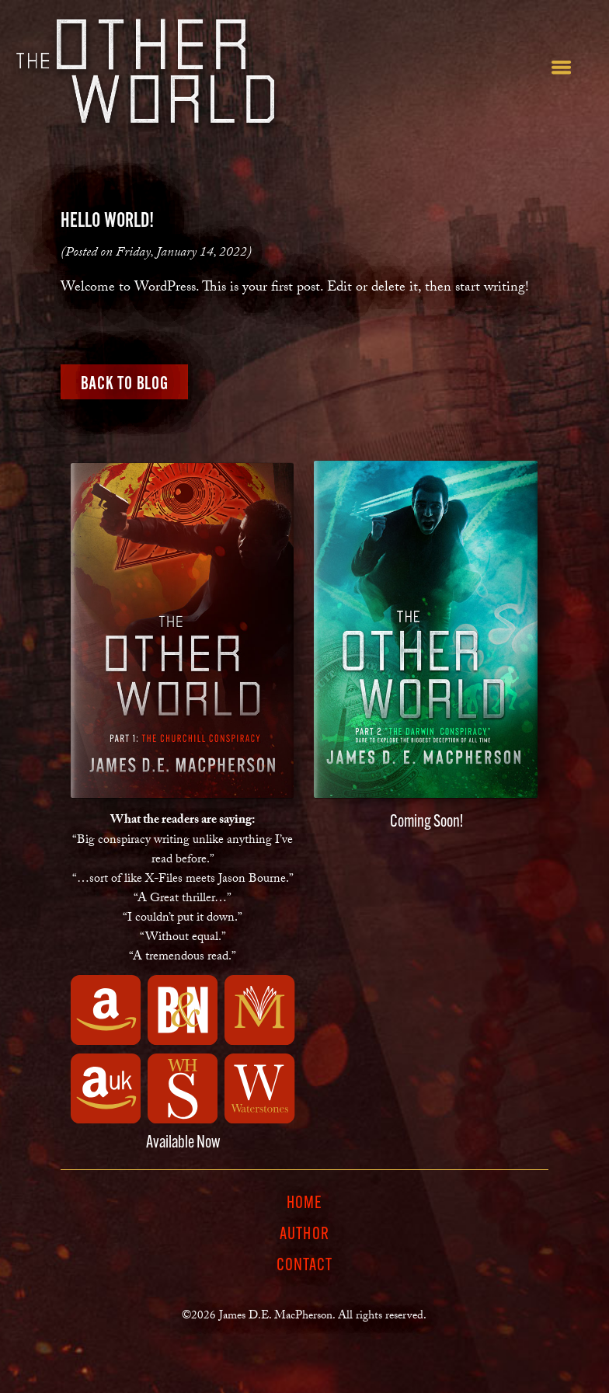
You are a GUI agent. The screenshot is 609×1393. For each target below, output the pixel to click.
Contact (305, 1266)
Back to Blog (125, 383)
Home (304, 1204)
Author (304, 1235)
